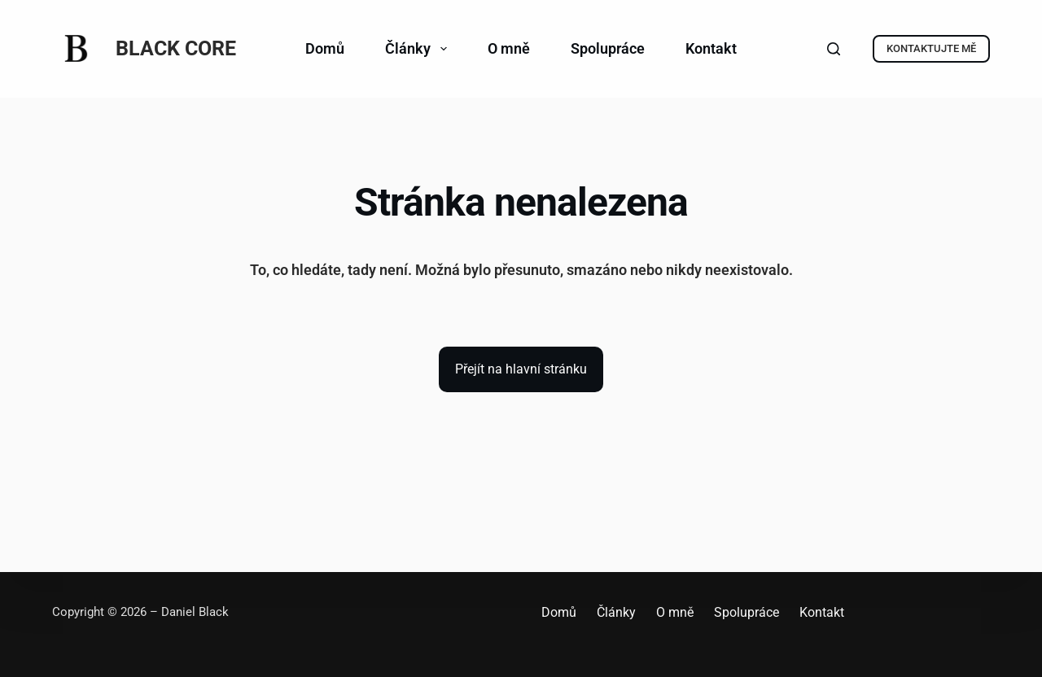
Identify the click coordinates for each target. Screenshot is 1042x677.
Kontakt (711, 48)
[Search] (833, 48)
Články (419, 49)
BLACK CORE (176, 48)
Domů (324, 48)
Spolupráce (608, 48)
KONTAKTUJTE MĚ (931, 48)
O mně (509, 48)
